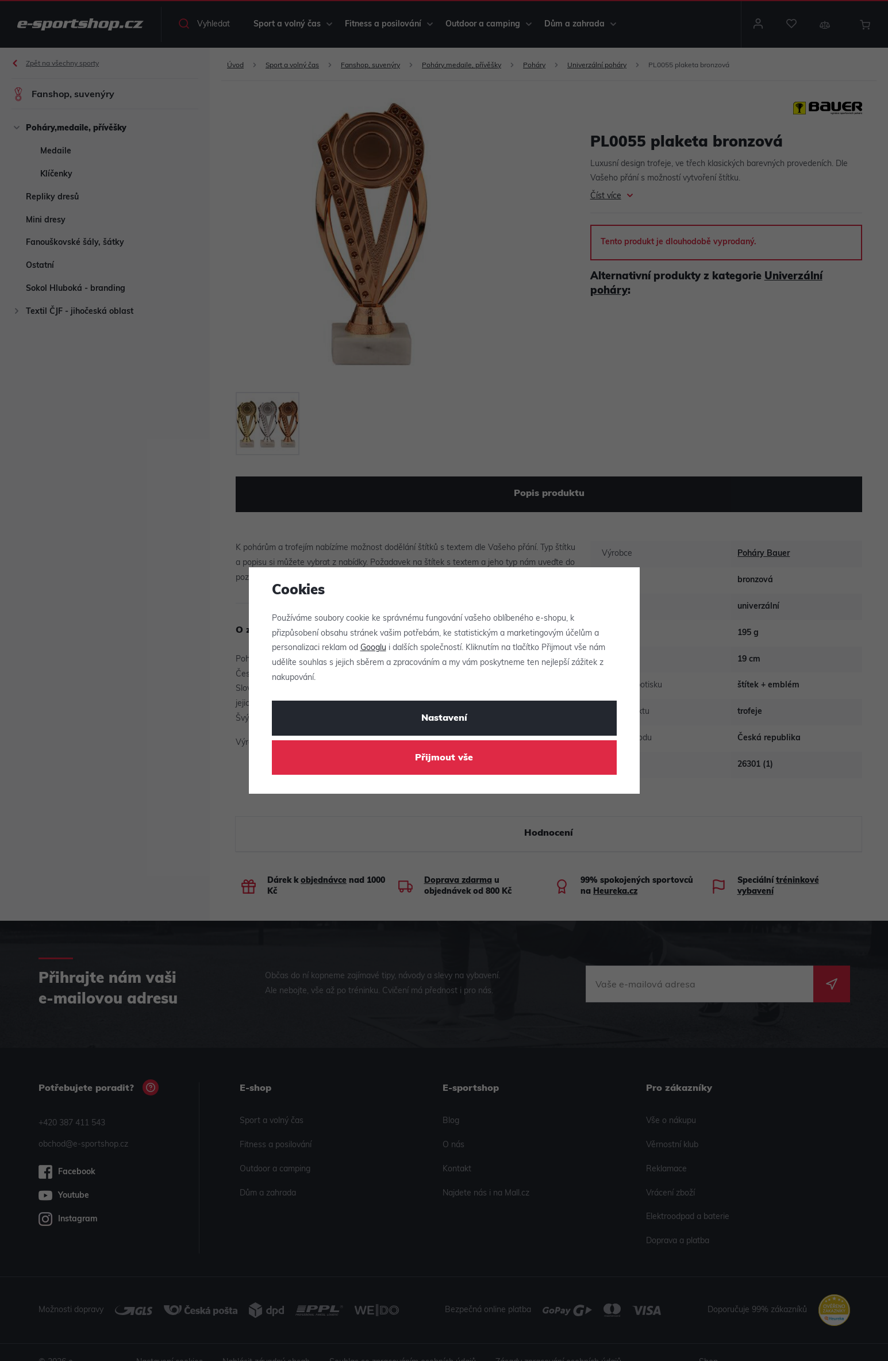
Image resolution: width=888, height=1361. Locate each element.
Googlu (373, 648)
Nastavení (444, 718)
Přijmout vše (444, 758)
